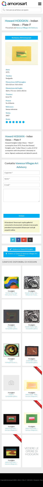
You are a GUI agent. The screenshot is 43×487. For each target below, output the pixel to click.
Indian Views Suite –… (11, 428)
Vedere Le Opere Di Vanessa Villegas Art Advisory (21, 254)
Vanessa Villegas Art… (31, 396)
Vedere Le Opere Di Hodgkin (21, 249)
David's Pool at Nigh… (31, 293)
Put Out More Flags (11, 293)
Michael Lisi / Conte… (11, 295)
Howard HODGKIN (16, 20)
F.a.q (41, 480)
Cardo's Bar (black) (31, 360)
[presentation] (20, 208)
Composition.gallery (11, 328)
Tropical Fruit (11, 327)
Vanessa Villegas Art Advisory (27, 28)
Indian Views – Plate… (31, 394)
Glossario (36, 480)
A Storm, (11, 394)
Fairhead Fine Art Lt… (11, 362)
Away (11, 360)
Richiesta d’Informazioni (21, 38)
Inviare (21, 216)
